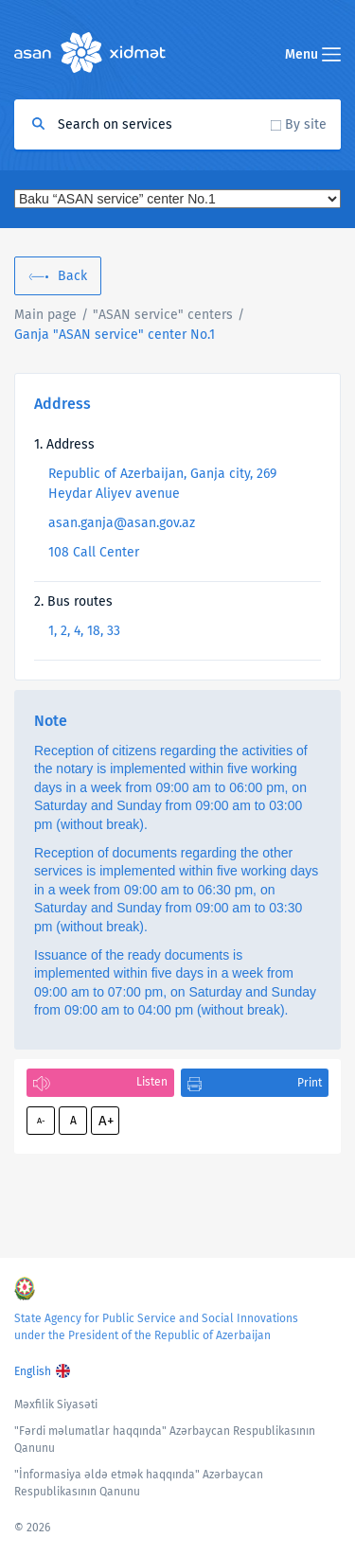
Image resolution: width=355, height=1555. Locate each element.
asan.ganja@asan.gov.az (121, 523)
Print (309, 1082)
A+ (106, 1120)
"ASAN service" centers (163, 315)
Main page (45, 315)
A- (41, 1120)
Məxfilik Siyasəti (56, 1404)
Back (72, 276)
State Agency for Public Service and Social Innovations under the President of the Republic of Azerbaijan (156, 1327)
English (32, 1371)
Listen (152, 1081)
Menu (313, 54)
